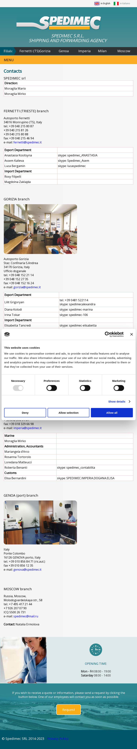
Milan (102, 51)
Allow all (111, 412)
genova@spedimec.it (27, 570)
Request (68, 709)
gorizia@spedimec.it (27, 287)
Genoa (64, 51)
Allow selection (68, 412)
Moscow (123, 51)
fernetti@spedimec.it (27, 142)
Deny (25, 412)
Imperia (84, 51)
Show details (116, 401)
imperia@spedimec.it (27, 428)
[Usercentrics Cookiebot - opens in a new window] (107, 334)
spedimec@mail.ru (25, 616)
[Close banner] (131, 334)
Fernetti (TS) (29, 51)
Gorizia (44, 51)
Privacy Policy (57, 738)
